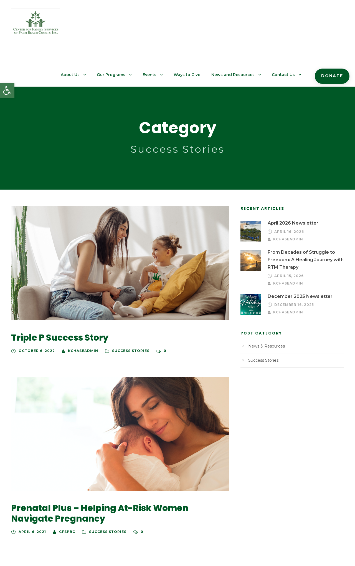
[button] (7, 90)
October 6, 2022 (35, 314)
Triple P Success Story (57, 301)
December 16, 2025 (293, 268)
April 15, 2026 (288, 239)
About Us (86, 25)
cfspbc (64, 495)
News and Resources (240, 25)
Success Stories (124, 314)
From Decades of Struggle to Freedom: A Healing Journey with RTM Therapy (303, 222)
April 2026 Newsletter (290, 186)
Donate (333, 26)
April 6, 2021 (31, 495)
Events (161, 25)
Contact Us (287, 25)
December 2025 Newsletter (296, 259)
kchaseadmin (78, 314)
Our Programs (125, 25)
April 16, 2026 (288, 195)
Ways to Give (197, 25)
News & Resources (264, 309)
